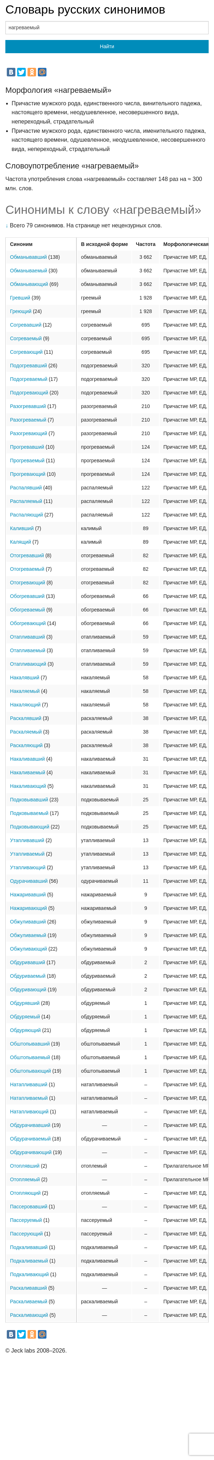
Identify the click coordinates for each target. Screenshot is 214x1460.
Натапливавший (29, 1084)
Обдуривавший (27, 962)
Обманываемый (28, 270)
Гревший (20, 298)
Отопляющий (25, 1193)
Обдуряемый (25, 1017)
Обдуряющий (25, 1030)
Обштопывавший (30, 1044)
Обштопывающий (30, 1071)
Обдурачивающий (30, 1152)
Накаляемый (25, 691)
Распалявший (26, 487)
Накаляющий (25, 705)
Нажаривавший (28, 894)
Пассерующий (26, 1234)
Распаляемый (26, 501)
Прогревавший (27, 447)
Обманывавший (28, 257)
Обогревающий (28, 623)
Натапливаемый (29, 1098)
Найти (107, 46)
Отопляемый (25, 1179)
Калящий (20, 542)
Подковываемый (29, 813)
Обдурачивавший (30, 1125)
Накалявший (24, 677)
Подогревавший (28, 365)
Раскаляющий (26, 745)
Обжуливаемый (28, 935)
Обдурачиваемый (30, 1139)
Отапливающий (28, 664)
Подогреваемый (29, 379)
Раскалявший (25, 718)
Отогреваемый (27, 569)
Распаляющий (26, 515)
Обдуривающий (28, 989)
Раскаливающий (29, 1315)
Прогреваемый (27, 460)
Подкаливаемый (29, 1261)
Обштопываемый (30, 1057)
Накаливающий (28, 786)
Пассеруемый (26, 1220)
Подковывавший (29, 799)
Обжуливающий (28, 949)
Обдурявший (25, 1003)
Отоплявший (25, 1166)
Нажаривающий (28, 908)
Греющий (20, 311)
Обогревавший (27, 596)
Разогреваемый (28, 420)
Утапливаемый (27, 854)
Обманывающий (29, 284)
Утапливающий (27, 867)
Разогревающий (28, 433)
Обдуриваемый (27, 976)
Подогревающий (29, 393)
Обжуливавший (28, 922)
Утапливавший (27, 840)
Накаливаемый (27, 772)
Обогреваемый (27, 610)
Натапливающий (29, 1111)
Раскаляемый (26, 732)
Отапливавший (27, 637)
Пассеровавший (29, 1206)
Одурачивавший (29, 881)
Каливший (22, 528)
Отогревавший (27, 555)
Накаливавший (27, 759)
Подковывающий (29, 827)
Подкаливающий (29, 1274)
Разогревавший (28, 406)
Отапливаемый (27, 650)
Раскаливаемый (28, 1301)
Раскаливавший (28, 1288)
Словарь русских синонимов (85, 9)
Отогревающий (27, 582)
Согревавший (25, 325)
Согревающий (26, 352)
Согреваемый (26, 338)
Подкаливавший (29, 1247)
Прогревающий (27, 474)
